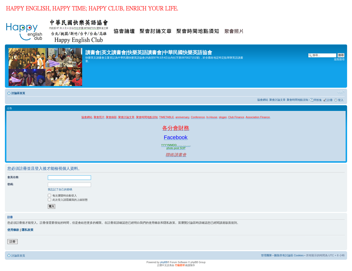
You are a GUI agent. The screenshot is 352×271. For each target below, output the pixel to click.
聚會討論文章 (277, 99)
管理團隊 (266, 255)
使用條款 (13, 230)
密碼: (10, 184)
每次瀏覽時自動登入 (62, 195)
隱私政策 (27, 230)
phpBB (164, 262)
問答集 (318, 100)
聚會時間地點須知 (297, 99)
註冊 (330, 100)
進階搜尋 (339, 59)
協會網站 (262, 99)
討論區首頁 (18, 93)
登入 (340, 100)
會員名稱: (13, 177)
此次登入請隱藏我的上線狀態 (68, 199)
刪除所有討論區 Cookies (289, 255)
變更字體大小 (341, 92)
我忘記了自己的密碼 (60, 189)
